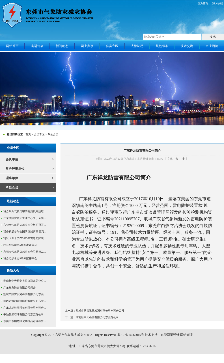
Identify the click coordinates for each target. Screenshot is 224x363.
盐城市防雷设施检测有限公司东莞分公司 (100, 310)
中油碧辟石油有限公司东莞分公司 (23, 314)
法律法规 (137, 46)
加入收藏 (217, 3)
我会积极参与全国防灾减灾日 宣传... (24, 231)
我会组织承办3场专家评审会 (20, 258)
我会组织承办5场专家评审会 (20, 245)
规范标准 (162, 46)
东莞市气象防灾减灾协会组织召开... (24, 224)
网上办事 (87, 46)
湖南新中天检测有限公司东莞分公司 (97, 317)
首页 (28, 134)
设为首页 (202, 3)
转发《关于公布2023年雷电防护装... (24, 238)
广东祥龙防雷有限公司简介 (19, 287)
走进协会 (37, 46)
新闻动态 (62, 46)
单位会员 (12, 187)
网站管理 (186, 335)
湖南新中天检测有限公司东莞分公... (24, 280)
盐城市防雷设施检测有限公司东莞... (24, 294)
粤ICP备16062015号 (130, 335)
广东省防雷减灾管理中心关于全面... (24, 218)
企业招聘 (211, 46)
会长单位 (12, 159)
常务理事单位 (15, 168)
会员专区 (112, 46)
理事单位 (12, 178)
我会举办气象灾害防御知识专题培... (24, 211)
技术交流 (187, 46)
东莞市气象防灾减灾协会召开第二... (24, 251)
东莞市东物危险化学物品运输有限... (24, 321)
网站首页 (12, 46)
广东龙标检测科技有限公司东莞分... (24, 307)
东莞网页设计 (170, 335)
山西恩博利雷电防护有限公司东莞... (24, 301)
